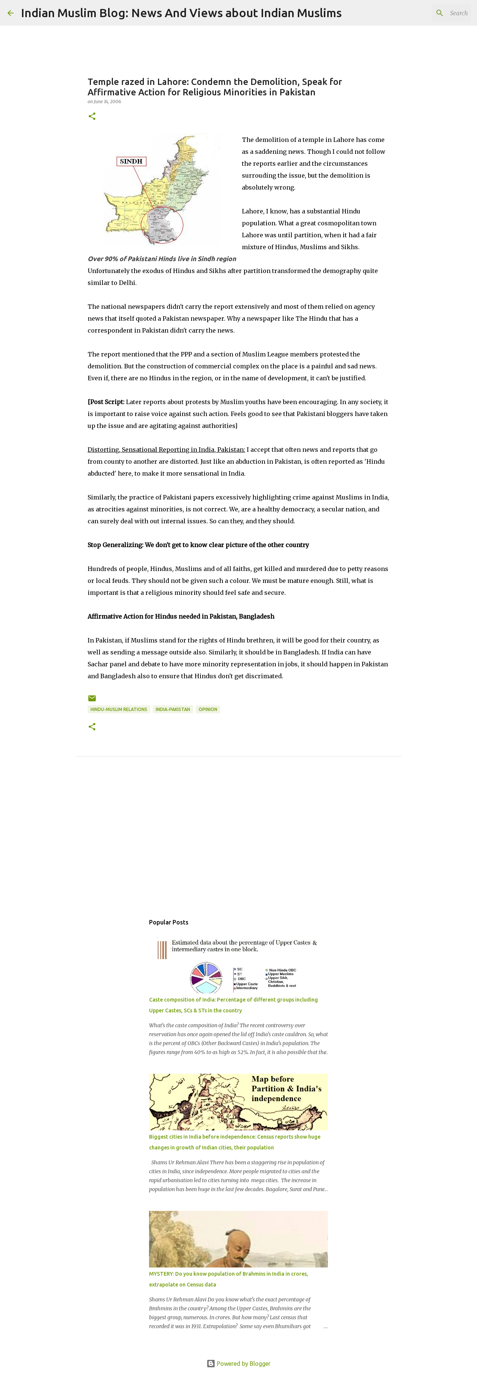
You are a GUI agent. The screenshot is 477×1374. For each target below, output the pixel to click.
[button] (92, 117)
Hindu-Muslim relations (119, 709)
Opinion (208, 709)
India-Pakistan (173, 709)
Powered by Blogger (238, 1363)
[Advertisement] (238, 843)
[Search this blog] (432, 13)
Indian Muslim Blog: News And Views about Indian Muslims (181, 12)
